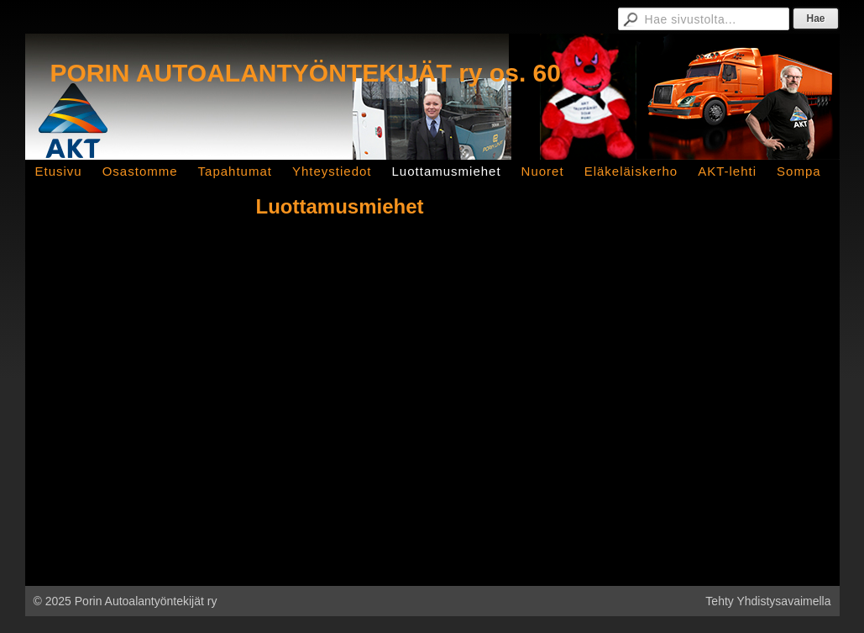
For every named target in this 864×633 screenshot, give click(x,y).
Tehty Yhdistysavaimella (767, 601)
